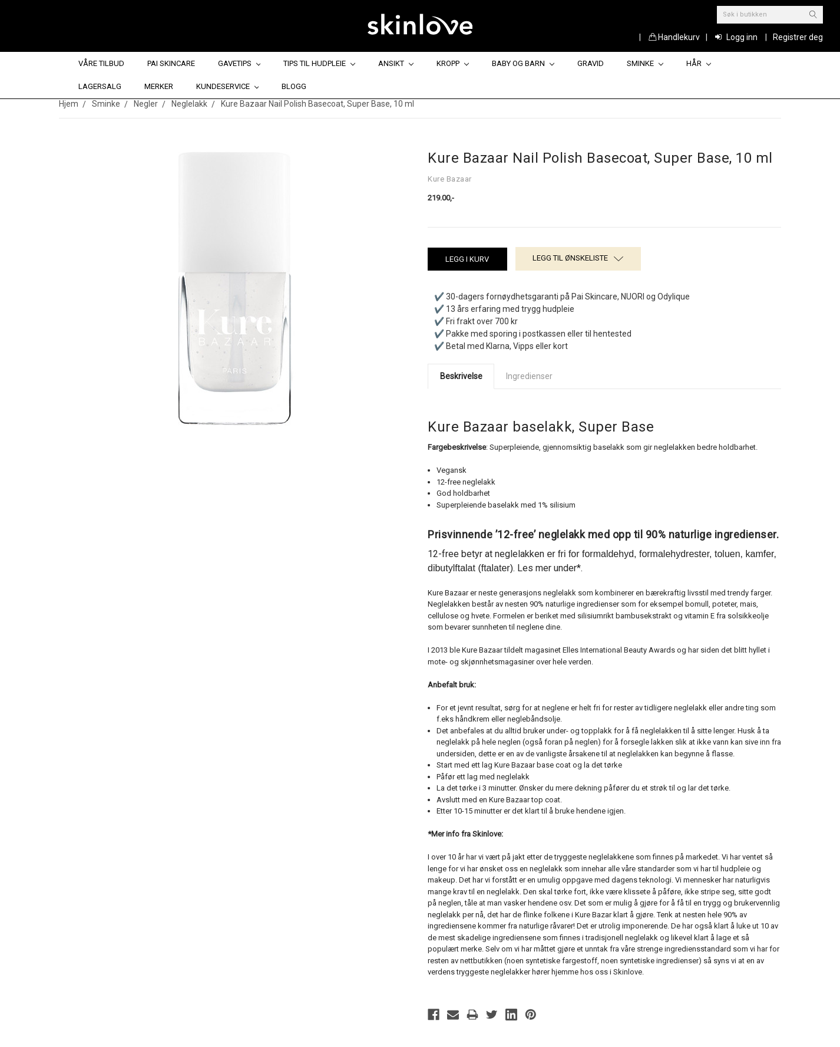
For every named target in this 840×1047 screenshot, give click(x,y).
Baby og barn (523, 63)
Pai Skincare (171, 63)
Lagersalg (99, 86)
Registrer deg (798, 37)
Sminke (645, 63)
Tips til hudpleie (319, 63)
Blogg (294, 86)
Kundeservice (227, 86)
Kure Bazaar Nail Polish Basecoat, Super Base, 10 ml (317, 103)
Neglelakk (189, 103)
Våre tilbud (101, 63)
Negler (146, 103)
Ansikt (396, 63)
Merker (158, 86)
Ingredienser (529, 376)
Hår (698, 63)
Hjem (68, 103)
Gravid (590, 63)
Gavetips (239, 63)
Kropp (452, 63)
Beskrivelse (461, 376)
